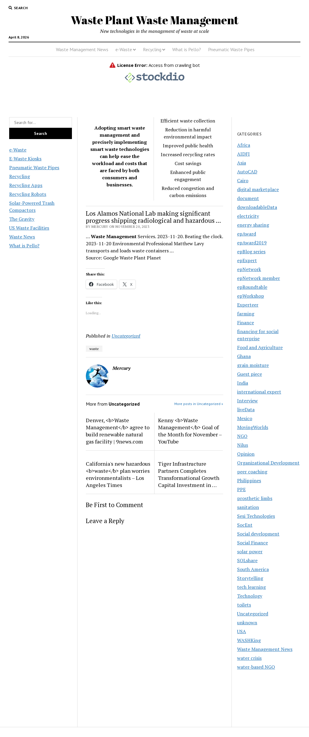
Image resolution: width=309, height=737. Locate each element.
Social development (258, 533)
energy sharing (253, 225)
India (242, 383)
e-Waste (123, 49)
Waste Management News (82, 49)
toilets (244, 604)
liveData (246, 409)
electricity (248, 216)
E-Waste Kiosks (25, 158)
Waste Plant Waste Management (155, 20)
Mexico (244, 418)
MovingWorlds (252, 427)
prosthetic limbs (254, 498)
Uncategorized (126, 336)
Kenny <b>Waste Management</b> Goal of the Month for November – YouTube (190, 431)
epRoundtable (252, 287)
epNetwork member (258, 278)
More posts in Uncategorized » (198, 403)
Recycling (152, 49)
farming (245, 313)
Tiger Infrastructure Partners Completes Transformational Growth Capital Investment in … (188, 474)
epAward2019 (252, 242)
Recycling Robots (27, 194)
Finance (245, 322)
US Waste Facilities (29, 228)
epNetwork (249, 269)
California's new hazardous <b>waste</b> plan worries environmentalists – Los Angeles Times (118, 474)
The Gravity (21, 219)
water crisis (249, 658)
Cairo (242, 180)
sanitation (248, 507)
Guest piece (249, 374)
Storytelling (250, 578)
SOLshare (247, 560)
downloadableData (257, 207)
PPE (241, 489)
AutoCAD (247, 171)
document (248, 198)
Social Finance (252, 542)
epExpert (247, 260)
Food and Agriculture (260, 347)
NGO (242, 436)
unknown (247, 622)
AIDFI (243, 154)
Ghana (244, 356)
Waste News (22, 236)
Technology (249, 596)
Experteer (247, 304)
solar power (250, 551)
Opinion (246, 454)
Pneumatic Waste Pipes (231, 49)
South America (253, 569)
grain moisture (253, 365)
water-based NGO (256, 667)
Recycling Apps (25, 185)
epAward (246, 233)
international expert (259, 391)
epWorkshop (250, 296)
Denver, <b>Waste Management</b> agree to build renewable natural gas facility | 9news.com (117, 431)
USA (241, 631)
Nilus (242, 445)
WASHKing (249, 640)
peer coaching (252, 471)
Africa (243, 145)
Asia (241, 162)
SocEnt (244, 525)
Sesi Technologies (256, 516)
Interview (247, 400)
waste (94, 348)
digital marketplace (258, 189)
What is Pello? (186, 49)
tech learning (251, 587)
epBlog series (251, 251)
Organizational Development (268, 462)
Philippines (249, 480)
